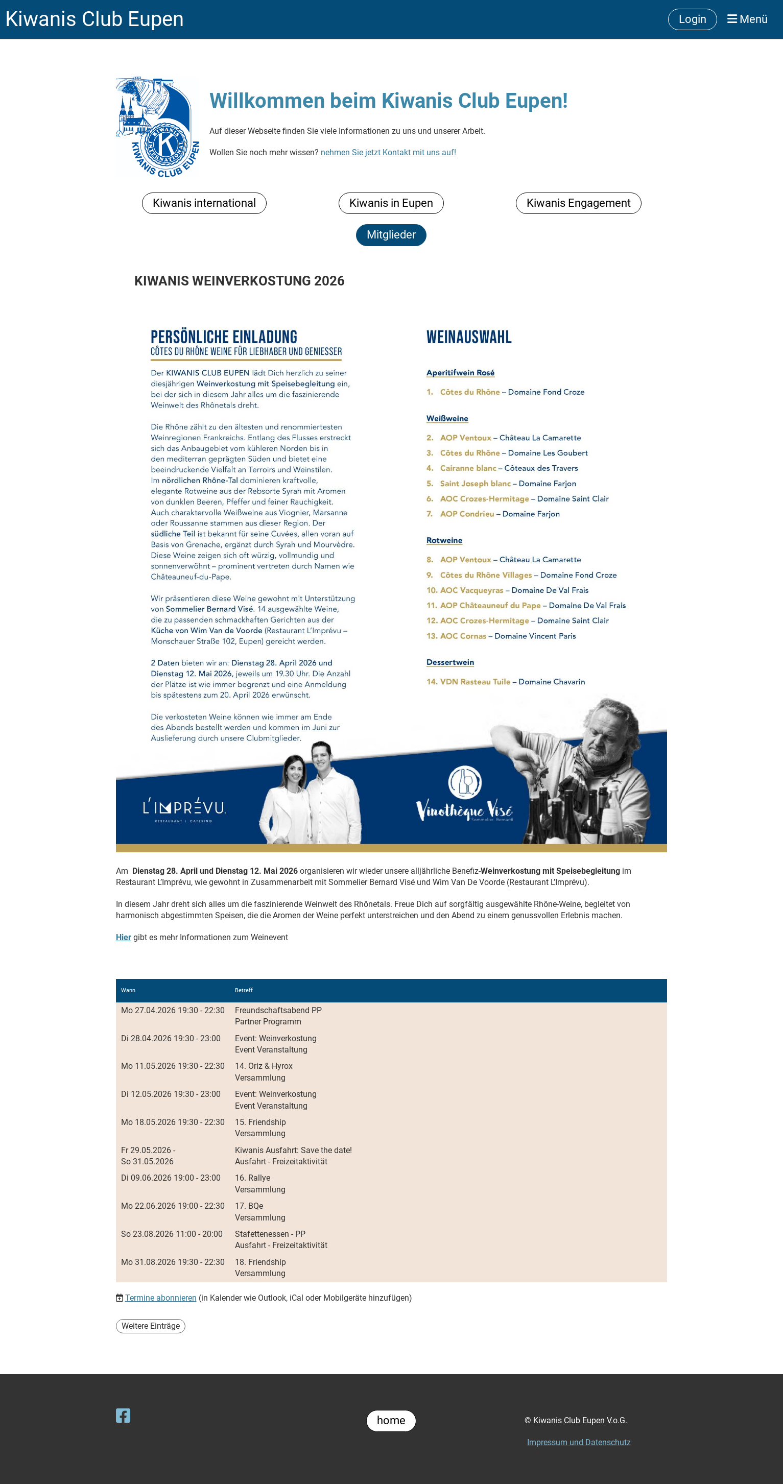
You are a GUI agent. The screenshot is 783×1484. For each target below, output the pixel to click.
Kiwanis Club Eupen (94, 19)
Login (692, 19)
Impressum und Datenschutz (579, 1442)
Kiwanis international (204, 203)
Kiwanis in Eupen (391, 203)
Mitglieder (391, 234)
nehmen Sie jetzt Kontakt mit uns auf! (388, 152)
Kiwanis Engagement (579, 203)
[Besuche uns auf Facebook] (123, 1416)
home (391, 1420)
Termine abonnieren (161, 1298)
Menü (747, 19)
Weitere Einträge (151, 1326)
